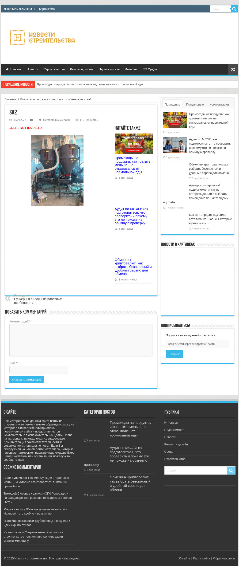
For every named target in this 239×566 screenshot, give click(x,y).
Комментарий (20, 321)
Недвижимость (109, 69)
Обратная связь (224, 558)
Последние (172, 104)
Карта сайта (47, 9)
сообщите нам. (14, 459)
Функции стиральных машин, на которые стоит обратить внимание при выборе (36, 482)
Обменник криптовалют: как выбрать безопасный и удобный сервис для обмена (133, 267)
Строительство (54, 69)
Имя (13, 363)
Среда (150, 69)
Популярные (195, 104)
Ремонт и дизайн (81, 69)
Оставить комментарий (57, 120)
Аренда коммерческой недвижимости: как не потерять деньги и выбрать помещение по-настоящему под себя (195, 194)
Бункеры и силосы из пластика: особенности (51, 99)
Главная (13, 69)
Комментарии (219, 104)
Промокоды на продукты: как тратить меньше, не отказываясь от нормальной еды (90, 84)
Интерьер (131, 69)
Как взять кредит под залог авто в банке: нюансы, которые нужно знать (210, 219)
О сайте (184, 558)
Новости (32, 69)
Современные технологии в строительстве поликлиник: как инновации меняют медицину (34, 536)
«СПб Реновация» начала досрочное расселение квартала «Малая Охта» (38, 498)
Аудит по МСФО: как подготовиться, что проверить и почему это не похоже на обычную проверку (131, 216)
